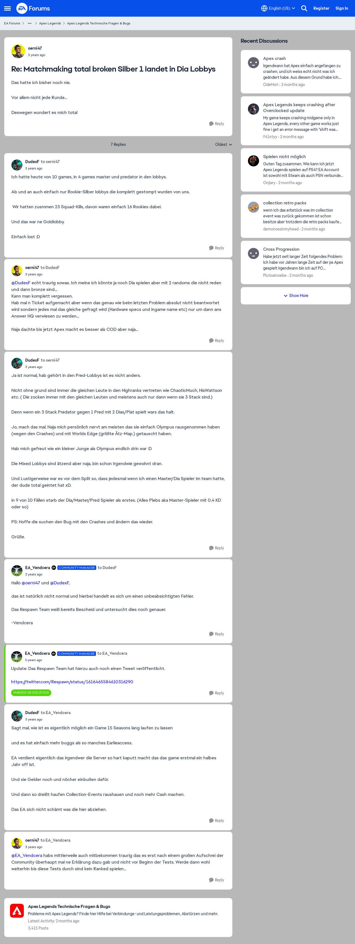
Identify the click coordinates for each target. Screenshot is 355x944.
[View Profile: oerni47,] (18, 51)
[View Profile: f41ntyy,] (253, 109)
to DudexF (50, 267)
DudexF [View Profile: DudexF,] (32, 161)
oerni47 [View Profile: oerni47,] (35, 48)
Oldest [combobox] (223, 145)
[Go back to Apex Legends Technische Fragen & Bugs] (123, 907)
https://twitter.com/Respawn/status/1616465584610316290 (72, 682)
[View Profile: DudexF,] (16, 165)
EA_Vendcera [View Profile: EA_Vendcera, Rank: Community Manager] (37, 567)
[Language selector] (278, 8)
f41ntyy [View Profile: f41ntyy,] (270, 136)
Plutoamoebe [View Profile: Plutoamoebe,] (274, 275)
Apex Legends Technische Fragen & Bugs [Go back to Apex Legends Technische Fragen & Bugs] (98, 23)
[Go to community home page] (33, 8)
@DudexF (21, 283)
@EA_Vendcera (26, 855)
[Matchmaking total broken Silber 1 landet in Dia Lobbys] (36, 54)
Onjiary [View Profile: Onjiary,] (269, 182)
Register (321, 8)
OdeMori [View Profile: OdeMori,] (270, 84)
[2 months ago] (292, 85)
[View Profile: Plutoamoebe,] (253, 253)
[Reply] (216, 124)
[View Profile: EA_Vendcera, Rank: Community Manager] (16, 570)
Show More (295, 295)
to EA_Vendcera (112, 653)
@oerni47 (31, 583)
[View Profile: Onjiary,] (253, 160)
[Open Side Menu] (7, 8)
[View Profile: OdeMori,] (253, 62)
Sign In (342, 8)
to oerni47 (50, 161)
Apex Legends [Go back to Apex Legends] (50, 23)
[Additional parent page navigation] (29, 23)
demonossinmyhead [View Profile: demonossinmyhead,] (280, 229)
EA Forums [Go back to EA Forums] (12, 23)
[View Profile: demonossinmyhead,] (253, 207)
